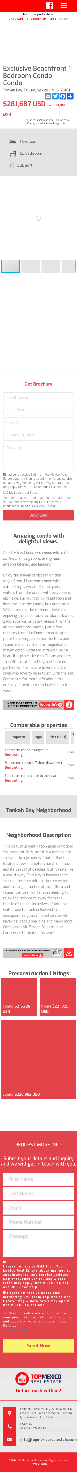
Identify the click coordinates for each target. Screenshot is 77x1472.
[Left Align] (49, 5)
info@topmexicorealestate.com (48, 1439)
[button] (72, 182)
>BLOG (63, 19)
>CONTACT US (18, 19)
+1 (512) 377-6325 (33, 1428)
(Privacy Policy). (17, 1330)
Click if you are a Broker (21, 493)
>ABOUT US (39, 19)
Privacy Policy (44, 506)
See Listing (14, 755)
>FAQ (52, 19)
